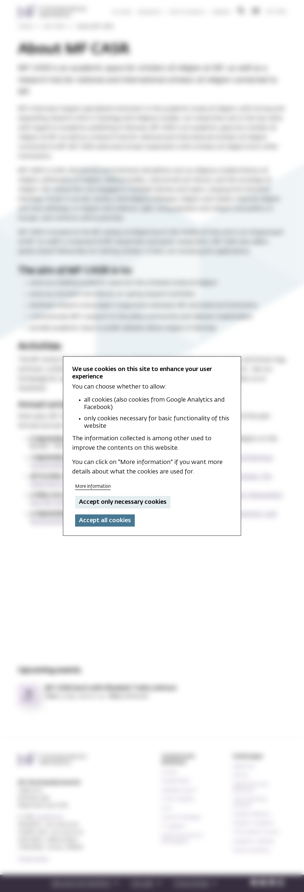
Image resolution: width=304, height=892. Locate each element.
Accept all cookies (105, 520)
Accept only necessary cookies (123, 502)
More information (93, 486)
